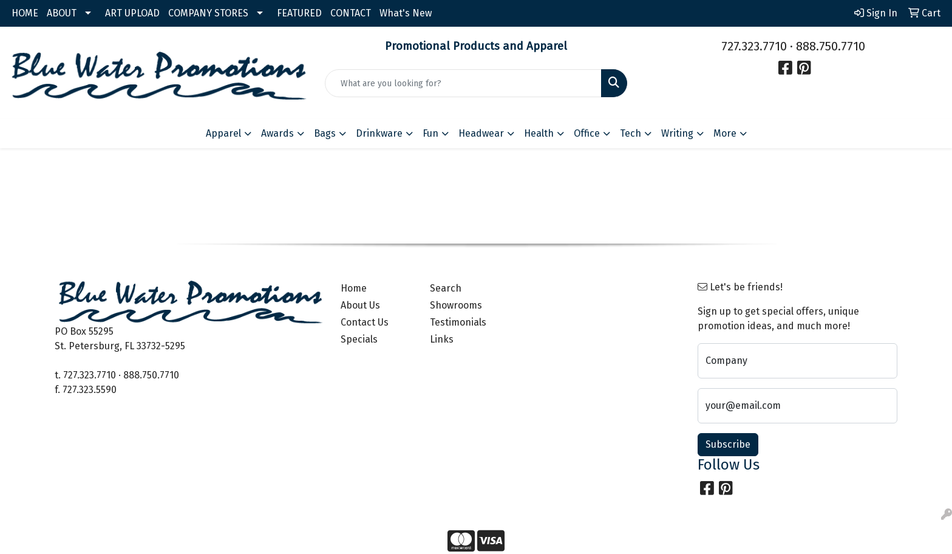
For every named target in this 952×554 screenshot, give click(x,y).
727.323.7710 (754, 46)
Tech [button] (630, 133)
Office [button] (587, 133)
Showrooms (456, 305)
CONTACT (350, 13)
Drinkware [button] (379, 133)
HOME (25, 13)
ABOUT (61, 13)
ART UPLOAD (132, 13)
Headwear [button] (481, 133)
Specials (359, 339)
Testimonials (458, 322)
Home (354, 288)
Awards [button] (277, 133)
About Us (360, 305)
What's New (405, 13)
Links (442, 339)
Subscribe (728, 444)
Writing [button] (677, 133)
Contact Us (365, 322)
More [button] (724, 133)
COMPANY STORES (208, 13)
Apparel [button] (223, 133)
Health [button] (539, 133)
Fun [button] (430, 133)
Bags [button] (325, 133)
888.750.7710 (830, 46)
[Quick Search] (463, 83)
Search (445, 288)
